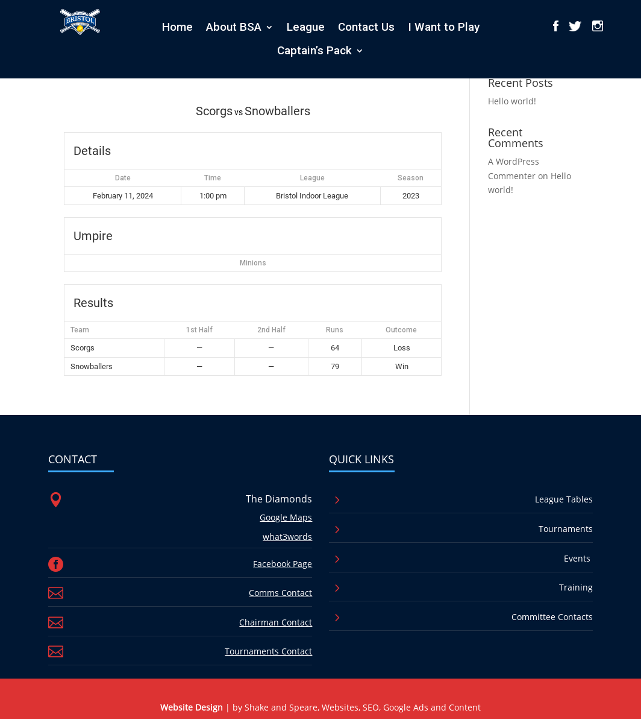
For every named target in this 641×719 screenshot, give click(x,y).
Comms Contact (280, 592)
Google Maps (286, 517)
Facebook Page (282, 563)
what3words (287, 536)
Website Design (191, 707)
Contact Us (366, 27)
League (306, 27)
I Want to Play (444, 27)
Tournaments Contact (268, 651)
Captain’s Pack (314, 50)
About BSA (233, 27)
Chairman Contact (275, 622)
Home (177, 27)
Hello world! (512, 101)
